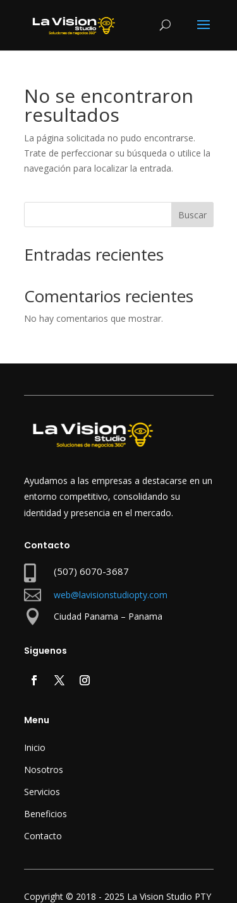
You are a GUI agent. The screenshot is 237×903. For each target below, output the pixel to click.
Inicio (35, 747)
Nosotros (43, 770)
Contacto (43, 836)
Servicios (42, 792)
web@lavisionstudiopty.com (110, 595)
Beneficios (45, 814)
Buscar (192, 215)
